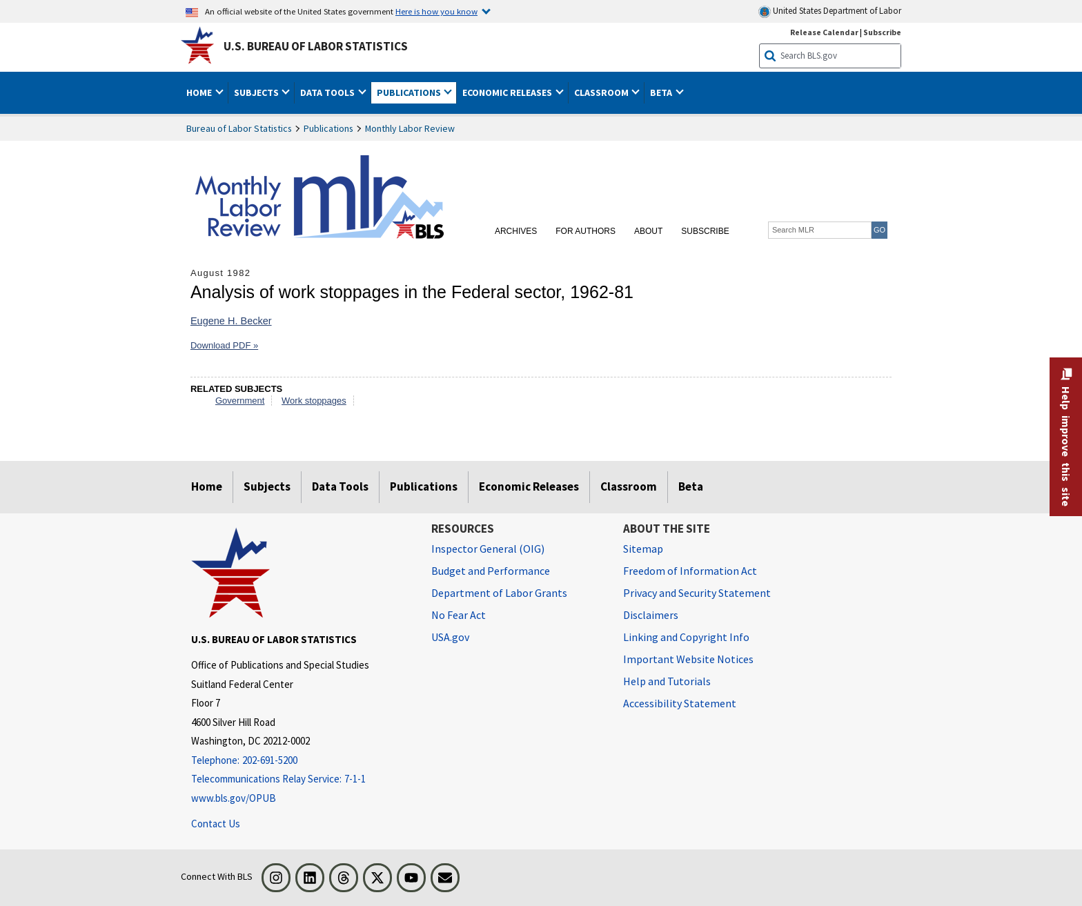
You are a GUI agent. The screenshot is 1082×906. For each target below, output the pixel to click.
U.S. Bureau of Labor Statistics (316, 46)
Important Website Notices (688, 659)
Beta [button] (662, 92)
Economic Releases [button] (508, 92)
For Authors (585, 231)
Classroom (628, 486)
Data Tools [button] (328, 92)
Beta (690, 486)
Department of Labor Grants (499, 593)
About (648, 231)
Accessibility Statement (679, 703)
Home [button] (200, 92)
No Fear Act (458, 615)
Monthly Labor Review (410, 128)
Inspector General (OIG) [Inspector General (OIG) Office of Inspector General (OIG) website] (487, 548)
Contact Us (215, 823)
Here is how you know (436, 11)
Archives (516, 231)
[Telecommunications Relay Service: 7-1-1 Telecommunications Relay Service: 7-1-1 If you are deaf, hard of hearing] (301, 779)
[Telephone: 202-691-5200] (301, 761)
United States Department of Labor (829, 11)
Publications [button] (410, 92)
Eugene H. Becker (231, 320)
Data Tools (340, 486)
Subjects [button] (257, 92)
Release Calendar (824, 32)
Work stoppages (314, 400)
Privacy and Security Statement (697, 593)
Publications (328, 128)
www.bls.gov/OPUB (233, 798)
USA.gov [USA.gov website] (450, 637)
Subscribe (705, 231)
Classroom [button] (602, 92)
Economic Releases (529, 486)
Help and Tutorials (667, 681)
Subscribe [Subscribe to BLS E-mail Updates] (882, 32)
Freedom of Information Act (690, 571)
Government (240, 400)
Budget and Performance (490, 571)
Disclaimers (650, 615)
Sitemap (643, 548)
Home (206, 486)
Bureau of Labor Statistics (239, 128)
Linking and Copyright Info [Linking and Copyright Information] (686, 637)
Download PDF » (224, 345)
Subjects (267, 486)
